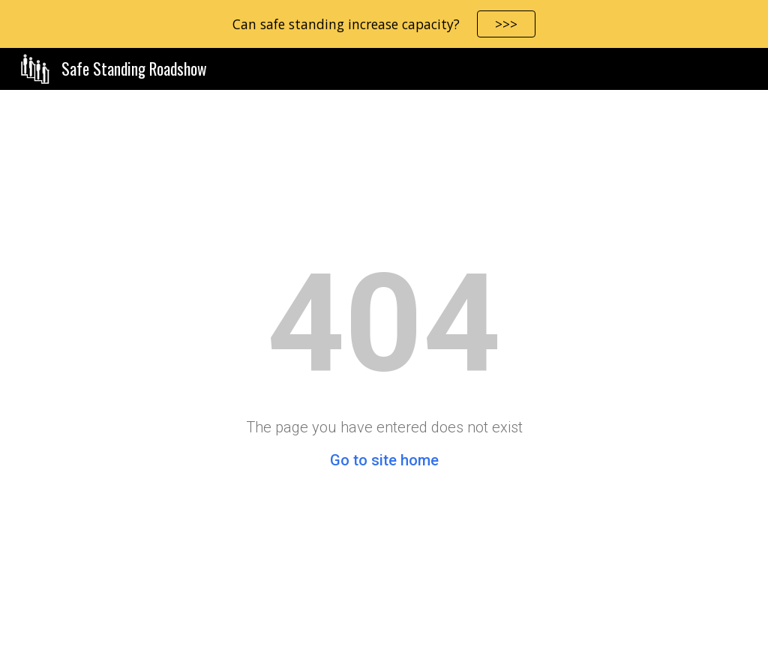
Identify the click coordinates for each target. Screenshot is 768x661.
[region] (384, 24)
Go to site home (384, 460)
